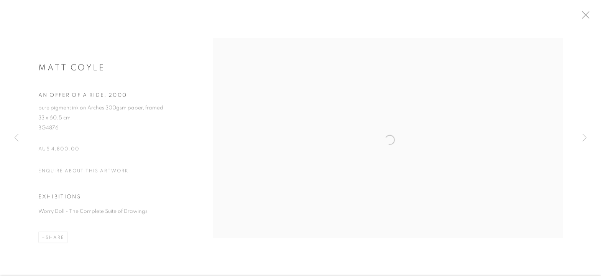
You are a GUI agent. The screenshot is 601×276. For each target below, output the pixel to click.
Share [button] (55, 240)
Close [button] (588, 17)
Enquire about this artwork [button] (83, 173)
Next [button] (584, 138)
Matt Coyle (71, 70)
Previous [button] (16, 138)
